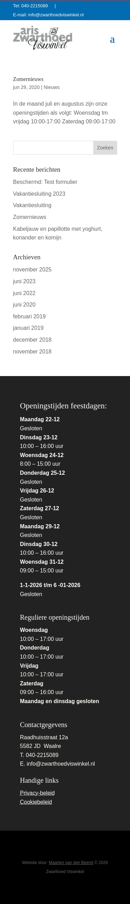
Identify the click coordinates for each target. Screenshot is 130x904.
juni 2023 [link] (24, 281)
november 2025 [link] (32, 269)
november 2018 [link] (32, 352)
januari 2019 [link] (28, 328)
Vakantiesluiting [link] (32, 205)
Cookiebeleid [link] (36, 802)
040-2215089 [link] (36, 5)
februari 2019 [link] (29, 316)
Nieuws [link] (52, 87)
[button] (112, 38)
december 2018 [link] (32, 340)
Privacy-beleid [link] (37, 793)
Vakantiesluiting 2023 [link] (39, 194)
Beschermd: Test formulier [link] (45, 182)
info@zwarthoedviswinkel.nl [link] (56, 14)
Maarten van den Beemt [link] (71, 862)
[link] (42, 38)
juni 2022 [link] (24, 293)
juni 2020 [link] (24, 305)
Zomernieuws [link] (28, 79)
